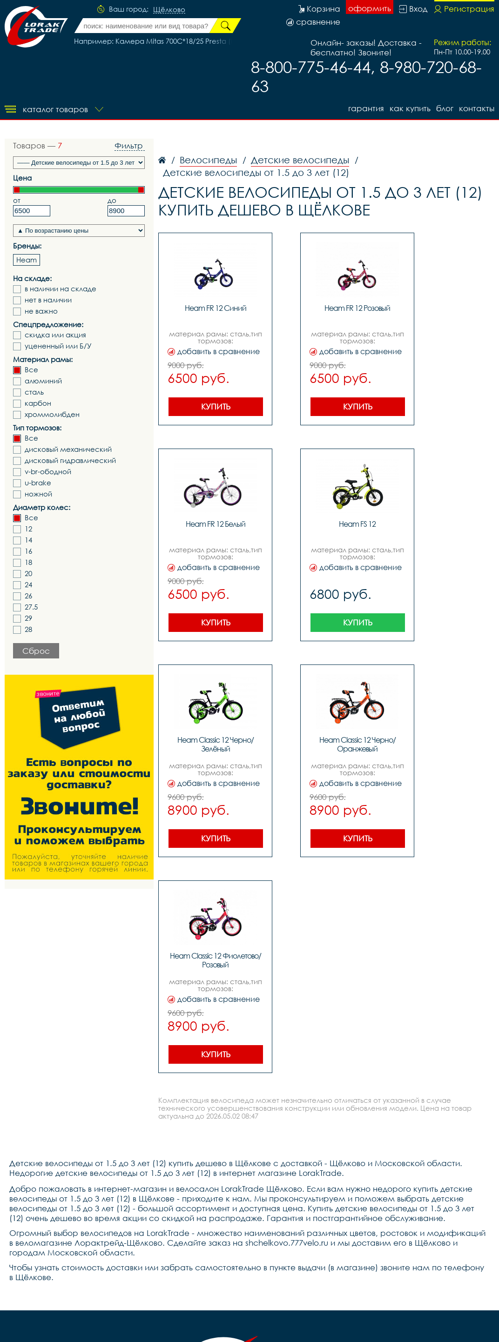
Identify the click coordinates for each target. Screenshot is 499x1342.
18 (28, 562)
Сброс (36, 651)
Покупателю (300, 1246)
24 (28, 584)
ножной (38, 493)
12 (28, 528)
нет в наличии (48, 299)
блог (444, 108)
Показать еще (333, 285)
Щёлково (169, 9)
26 (28, 595)
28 (28, 629)
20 (28, 573)
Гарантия (366, 108)
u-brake (38, 482)
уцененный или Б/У (58, 345)
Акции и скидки (391, 1246)
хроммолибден (52, 414)
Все (31, 369)
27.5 (31, 607)
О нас (342, 1246)
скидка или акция (55, 334)
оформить (369, 8)
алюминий (43, 380)
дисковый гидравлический (70, 460)
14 (28, 540)
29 (28, 618)
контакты (476, 108)
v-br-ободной (48, 471)
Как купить (410, 108)
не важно (41, 311)
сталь (34, 392)
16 (28, 551)
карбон (38, 403)
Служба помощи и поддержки (66, 1308)
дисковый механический (68, 449)
